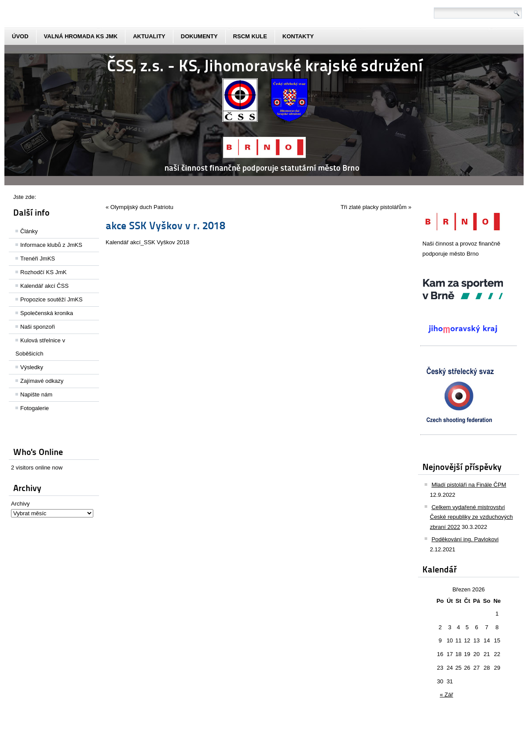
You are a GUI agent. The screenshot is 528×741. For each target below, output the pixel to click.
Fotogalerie (34, 408)
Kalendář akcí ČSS (44, 285)
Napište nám (36, 394)
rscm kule (250, 36)
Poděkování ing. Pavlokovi (465, 539)
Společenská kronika (46, 313)
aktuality (149, 36)
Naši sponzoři (37, 326)
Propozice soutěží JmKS (51, 299)
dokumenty (199, 36)
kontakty (298, 36)
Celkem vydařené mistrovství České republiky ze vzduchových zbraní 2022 (471, 517)
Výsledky (31, 367)
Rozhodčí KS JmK (43, 272)
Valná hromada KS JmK (81, 36)
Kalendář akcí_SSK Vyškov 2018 (147, 242)
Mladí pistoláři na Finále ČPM (469, 484)
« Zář (446, 694)
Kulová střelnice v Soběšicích (40, 347)
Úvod (20, 36)
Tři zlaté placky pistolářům (374, 207)
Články (29, 231)
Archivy (20, 503)
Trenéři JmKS (37, 258)
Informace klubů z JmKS (51, 245)
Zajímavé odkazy (41, 381)
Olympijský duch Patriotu (141, 207)
